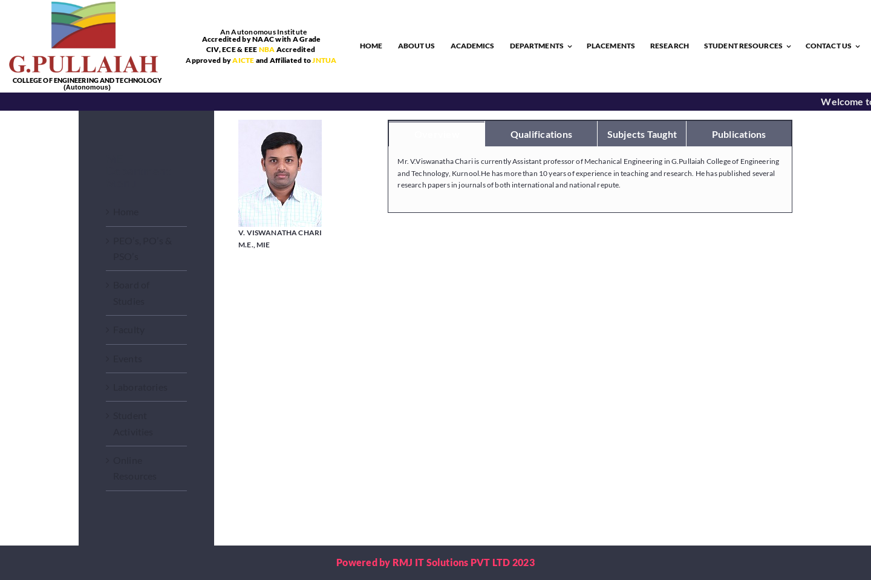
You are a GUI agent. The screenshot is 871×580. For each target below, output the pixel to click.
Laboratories (140, 387)
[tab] (436, 133)
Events (127, 358)
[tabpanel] (590, 179)
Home (126, 211)
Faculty (129, 329)
